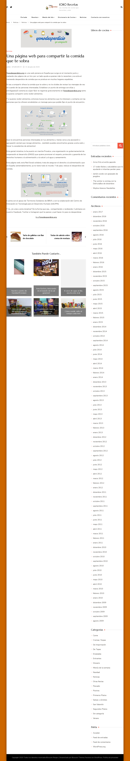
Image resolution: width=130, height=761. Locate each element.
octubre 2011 (99, 501)
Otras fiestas (98, 681)
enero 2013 (98, 432)
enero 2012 (98, 487)
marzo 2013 (98, 423)
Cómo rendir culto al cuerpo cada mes (73, 312)
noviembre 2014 (100, 331)
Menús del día (47, 17)
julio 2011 (97, 515)
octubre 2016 (99, 225)
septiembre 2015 (100, 285)
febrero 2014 (98, 372)
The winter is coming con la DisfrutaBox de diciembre (104, 182)
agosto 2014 (98, 345)
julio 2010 (97, 570)
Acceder (96, 733)
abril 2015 (97, 308)
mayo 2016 (97, 248)
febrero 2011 (98, 538)
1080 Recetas (68, 4)
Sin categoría (98, 713)
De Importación (99, 645)
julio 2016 (97, 239)
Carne (95, 635)
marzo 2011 (98, 533)
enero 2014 (98, 377)
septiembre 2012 (100, 451)
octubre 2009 (99, 611)
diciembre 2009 (99, 602)
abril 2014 (97, 363)
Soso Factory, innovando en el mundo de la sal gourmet (46, 290)
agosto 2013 (98, 400)
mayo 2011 (97, 524)
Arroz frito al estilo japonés (104, 162)
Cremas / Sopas (99, 640)
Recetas (35, 17)
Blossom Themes (78, 757)
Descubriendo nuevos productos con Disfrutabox (46, 311)
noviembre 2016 (100, 221)
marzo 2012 (98, 478)
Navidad (96, 672)
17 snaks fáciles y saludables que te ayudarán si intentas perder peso (108, 167)
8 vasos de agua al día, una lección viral (73, 292)
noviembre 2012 (100, 441)
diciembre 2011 (99, 492)
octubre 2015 (99, 281)
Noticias (83, 17)
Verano (96, 718)
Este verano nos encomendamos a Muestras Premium (19, 311)
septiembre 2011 (100, 506)
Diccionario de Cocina (66, 17)
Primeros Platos (99, 695)
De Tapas (97, 649)
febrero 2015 (98, 317)
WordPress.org (99, 746)
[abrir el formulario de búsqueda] (122, 7)
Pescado (96, 686)
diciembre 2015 (99, 271)
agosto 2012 (98, 455)
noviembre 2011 (100, 497)
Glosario (96, 663)
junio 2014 (97, 354)
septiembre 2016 (100, 230)
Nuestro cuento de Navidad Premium (19, 292)
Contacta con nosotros (100, 17)
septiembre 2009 (100, 616)
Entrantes (97, 658)
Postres (96, 690)
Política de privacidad (110, 757)
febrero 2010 (98, 593)
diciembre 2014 (99, 326)
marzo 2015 (98, 313)
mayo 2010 (97, 579)
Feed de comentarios (101, 742)
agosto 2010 (98, 565)
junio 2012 (97, 464)
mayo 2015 (97, 303)
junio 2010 (97, 575)
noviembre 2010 (100, 552)
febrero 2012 (98, 483)
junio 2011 (97, 520)
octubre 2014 (99, 336)
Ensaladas (97, 654)
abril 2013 (97, 418)
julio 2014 (97, 349)
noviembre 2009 (100, 607)
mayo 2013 (97, 414)
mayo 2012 (97, 469)
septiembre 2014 (100, 340)
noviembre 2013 (100, 386)
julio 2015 (97, 294)
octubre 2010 (99, 556)
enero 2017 (98, 212)
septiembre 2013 (100, 395)
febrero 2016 (98, 262)
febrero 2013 (98, 428)
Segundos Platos (100, 709)
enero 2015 (98, 322)
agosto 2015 (98, 290)
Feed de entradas (100, 737)
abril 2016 (97, 253)
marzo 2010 (98, 588)
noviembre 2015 (100, 276)
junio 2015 (97, 299)
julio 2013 (97, 405)
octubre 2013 (99, 391)
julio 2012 (97, 460)
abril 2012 (97, 474)
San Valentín (98, 704)
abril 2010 (97, 584)
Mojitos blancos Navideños (104, 188)
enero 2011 (98, 543)
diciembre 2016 (99, 216)
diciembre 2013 (99, 382)
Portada (24, 17)
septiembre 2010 (100, 561)
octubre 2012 (99, 446)
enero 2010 (98, 598)
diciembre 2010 (99, 547)
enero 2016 (98, 267)
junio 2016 (97, 244)
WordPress (98, 757)
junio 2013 (97, 409)
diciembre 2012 (99, 437)
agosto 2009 (98, 621)
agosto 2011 (98, 510)
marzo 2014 (98, 368)
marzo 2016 (98, 258)
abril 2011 (97, 529)
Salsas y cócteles (100, 700)
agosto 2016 (98, 235)
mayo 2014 (97, 359)
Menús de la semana (101, 668)
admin (8, 67)
